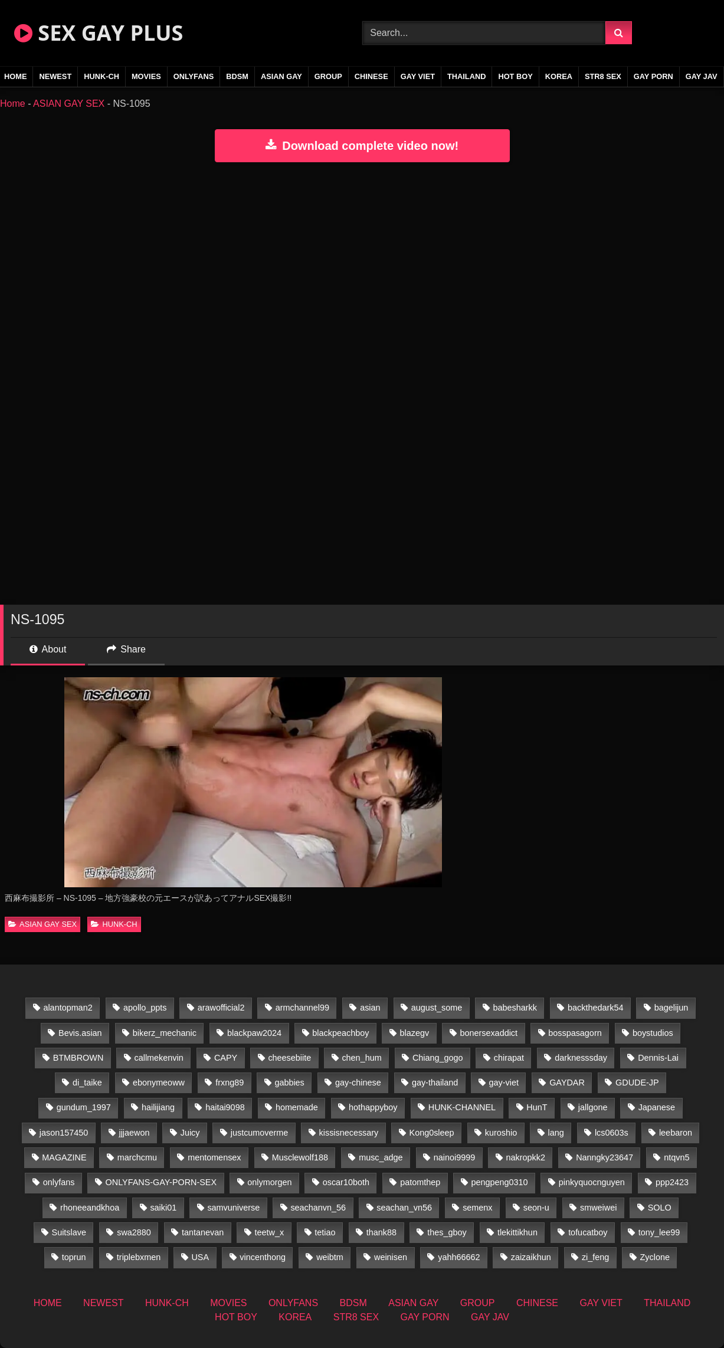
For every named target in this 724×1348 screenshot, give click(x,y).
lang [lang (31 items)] (556, 1132)
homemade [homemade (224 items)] (297, 1107)
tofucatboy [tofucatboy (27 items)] (587, 1232)
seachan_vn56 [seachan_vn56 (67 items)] (404, 1207)
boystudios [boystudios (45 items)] (653, 1033)
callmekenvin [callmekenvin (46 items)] (159, 1057)
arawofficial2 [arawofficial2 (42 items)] (221, 1007)
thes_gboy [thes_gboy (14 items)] (446, 1232)
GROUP (328, 76)
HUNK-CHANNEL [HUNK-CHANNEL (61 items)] (462, 1107)
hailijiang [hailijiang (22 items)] (158, 1107)
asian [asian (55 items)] (370, 1007)
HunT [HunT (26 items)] (536, 1107)
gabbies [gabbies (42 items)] (289, 1082)
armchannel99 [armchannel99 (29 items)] (302, 1007)
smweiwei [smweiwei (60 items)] (598, 1207)
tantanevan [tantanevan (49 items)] (203, 1232)
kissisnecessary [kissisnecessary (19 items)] (349, 1132)
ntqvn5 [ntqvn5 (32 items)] (676, 1157)
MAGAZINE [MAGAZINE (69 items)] (64, 1157)
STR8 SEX (603, 76)
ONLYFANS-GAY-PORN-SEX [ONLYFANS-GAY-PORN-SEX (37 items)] (161, 1182)
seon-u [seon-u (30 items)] (536, 1207)
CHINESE (371, 76)
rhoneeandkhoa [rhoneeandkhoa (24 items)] (89, 1207)
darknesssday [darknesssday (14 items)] (581, 1057)
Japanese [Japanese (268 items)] (656, 1107)
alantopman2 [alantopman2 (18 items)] (67, 1007)
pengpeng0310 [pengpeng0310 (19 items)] (499, 1182)
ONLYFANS (193, 76)
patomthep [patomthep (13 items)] (420, 1182)
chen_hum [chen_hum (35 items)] (361, 1057)
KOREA (558, 76)
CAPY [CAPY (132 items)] (225, 1057)
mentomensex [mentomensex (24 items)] (214, 1157)
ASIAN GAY (281, 76)
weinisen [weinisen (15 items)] (390, 1257)
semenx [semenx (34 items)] (477, 1207)
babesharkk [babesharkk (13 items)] (514, 1007)
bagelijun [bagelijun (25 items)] (671, 1007)
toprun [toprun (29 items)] (74, 1257)
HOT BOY (515, 76)
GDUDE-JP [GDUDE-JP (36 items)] (637, 1082)
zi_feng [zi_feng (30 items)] (595, 1257)
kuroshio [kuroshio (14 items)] (501, 1132)
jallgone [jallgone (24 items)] (593, 1107)
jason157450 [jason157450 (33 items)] (64, 1132)
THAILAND (466, 76)
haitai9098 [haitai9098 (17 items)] (224, 1107)
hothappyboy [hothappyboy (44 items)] (373, 1107)
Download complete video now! (362, 145)
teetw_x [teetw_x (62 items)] (269, 1232)
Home (12, 104)
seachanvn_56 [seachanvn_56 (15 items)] (318, 1207)
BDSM (237, 76)
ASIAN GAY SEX (68, 104)
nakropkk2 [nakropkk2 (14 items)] (525, 1157)
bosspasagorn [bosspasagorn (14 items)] (574, 1033)
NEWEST (55, 76)
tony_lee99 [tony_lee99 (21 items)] (659, 1232)
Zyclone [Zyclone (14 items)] (655, 1257)
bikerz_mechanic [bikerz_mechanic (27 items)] (164, 1033)
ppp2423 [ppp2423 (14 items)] (672, 1182)
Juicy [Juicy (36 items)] (190, 1132)
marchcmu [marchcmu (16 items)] (137, 1157)
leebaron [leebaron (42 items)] (675, 1132)
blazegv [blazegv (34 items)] (415, 1033)
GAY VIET (418, 76)
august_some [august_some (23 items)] (436, 1007)
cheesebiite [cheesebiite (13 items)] (289, 1057)
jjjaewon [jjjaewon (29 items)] (134, 1132)
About (48, 649)
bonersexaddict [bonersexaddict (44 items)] (488, 1033)
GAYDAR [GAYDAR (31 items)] (567, 1082)
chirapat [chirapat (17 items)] (509, 1057)
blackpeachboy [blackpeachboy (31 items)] (340, 1033)
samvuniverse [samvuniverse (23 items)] (233, 1207)
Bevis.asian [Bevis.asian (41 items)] (80, 1033)
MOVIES (146, 76)
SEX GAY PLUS (98, 32)
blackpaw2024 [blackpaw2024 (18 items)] (254, 1033)
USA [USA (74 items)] (200, 1257)
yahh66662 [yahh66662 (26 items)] (459, 1257)
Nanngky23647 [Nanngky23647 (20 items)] (604, 1157)
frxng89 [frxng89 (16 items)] (229, 1082)
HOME (48, 1303)
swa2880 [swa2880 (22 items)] (134, 1232)
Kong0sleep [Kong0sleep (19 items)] (431, 1132)
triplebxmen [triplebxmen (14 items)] (138, 1257)
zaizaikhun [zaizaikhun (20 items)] (531, 1257)
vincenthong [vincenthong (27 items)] (263, 1257)
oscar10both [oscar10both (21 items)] (346, 1182)
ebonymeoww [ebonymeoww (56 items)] (159, 1082)
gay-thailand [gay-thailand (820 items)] (435, 1082)
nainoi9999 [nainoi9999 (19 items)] (454, 1157)
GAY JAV (702, 76)
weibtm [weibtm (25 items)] (329, 1257)
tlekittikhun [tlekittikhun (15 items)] (517, 1232)
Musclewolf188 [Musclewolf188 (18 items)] (300, 1157)
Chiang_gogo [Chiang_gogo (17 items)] (437, 1057)
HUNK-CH (101, 76)
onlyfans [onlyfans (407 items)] (59, 1182)
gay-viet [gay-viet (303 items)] (504, 1082)
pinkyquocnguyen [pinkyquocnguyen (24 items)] (592, 1182)
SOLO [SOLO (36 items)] (659, 1207)
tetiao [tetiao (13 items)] (325, 1232)
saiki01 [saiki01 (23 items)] (163, 1207)
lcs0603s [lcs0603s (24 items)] (611, 1132)
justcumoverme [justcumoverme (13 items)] (260, 1132)
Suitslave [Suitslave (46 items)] (69, 1232)
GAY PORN (653, 76)
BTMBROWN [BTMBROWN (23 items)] (78, 1057)
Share (126, 649)
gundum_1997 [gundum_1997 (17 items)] (84, 1107)
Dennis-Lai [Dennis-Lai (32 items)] (658, 1057)
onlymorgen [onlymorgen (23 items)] (269, 1182)
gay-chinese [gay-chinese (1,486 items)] (358, 1082)
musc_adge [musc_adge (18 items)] (380, 1157)
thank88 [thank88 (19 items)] (381, 1232)
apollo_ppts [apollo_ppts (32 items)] (145, 1007)
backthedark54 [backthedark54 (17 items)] (595, 1007)
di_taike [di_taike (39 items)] (87, 1082)
